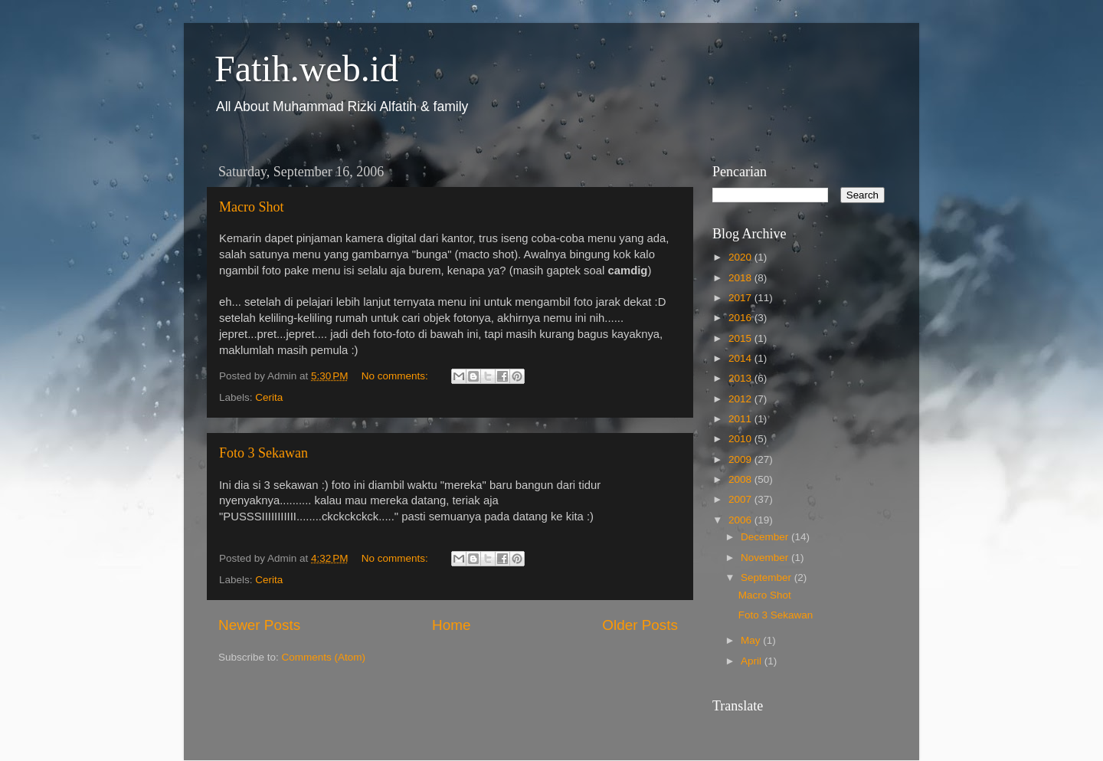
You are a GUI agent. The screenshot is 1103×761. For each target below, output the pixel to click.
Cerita (269, 397)
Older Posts (640, 625)
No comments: (396, 376)
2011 (741, 419)
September (767, 577)
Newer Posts (259, 625)
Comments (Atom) (324, 657)
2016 (741, 317)
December (766, 537)
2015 (741, 338)
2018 (741, 278)
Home (451, 625)
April (752, 661)
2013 (741, 378)
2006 (741, 520)
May (752, 640)
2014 (741, 358)
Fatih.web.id (306, 68)
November (766, 557)
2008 (741, 479)
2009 (741, 459)
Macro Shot (251, 207)
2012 (741, 399)
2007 (741, 499)
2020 (741, 257)
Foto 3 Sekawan (263, 453)
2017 (741, 297)
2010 (741, 438)
